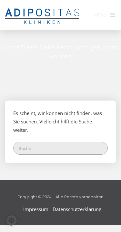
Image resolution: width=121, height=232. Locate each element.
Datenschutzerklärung (77, 209)
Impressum (35, 209)
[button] (100, 14)
